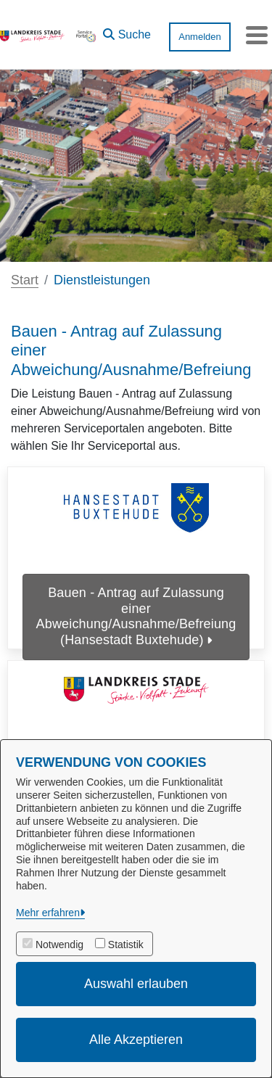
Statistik (126, 944)
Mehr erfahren (48, 912)
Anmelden (199, 36)
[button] (127, 31)
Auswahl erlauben (136, 983)
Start (24, 280)
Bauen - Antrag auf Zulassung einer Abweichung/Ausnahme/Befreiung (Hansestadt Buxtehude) (136, 616)
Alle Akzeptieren (136, 1039)
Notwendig (59, 944)
